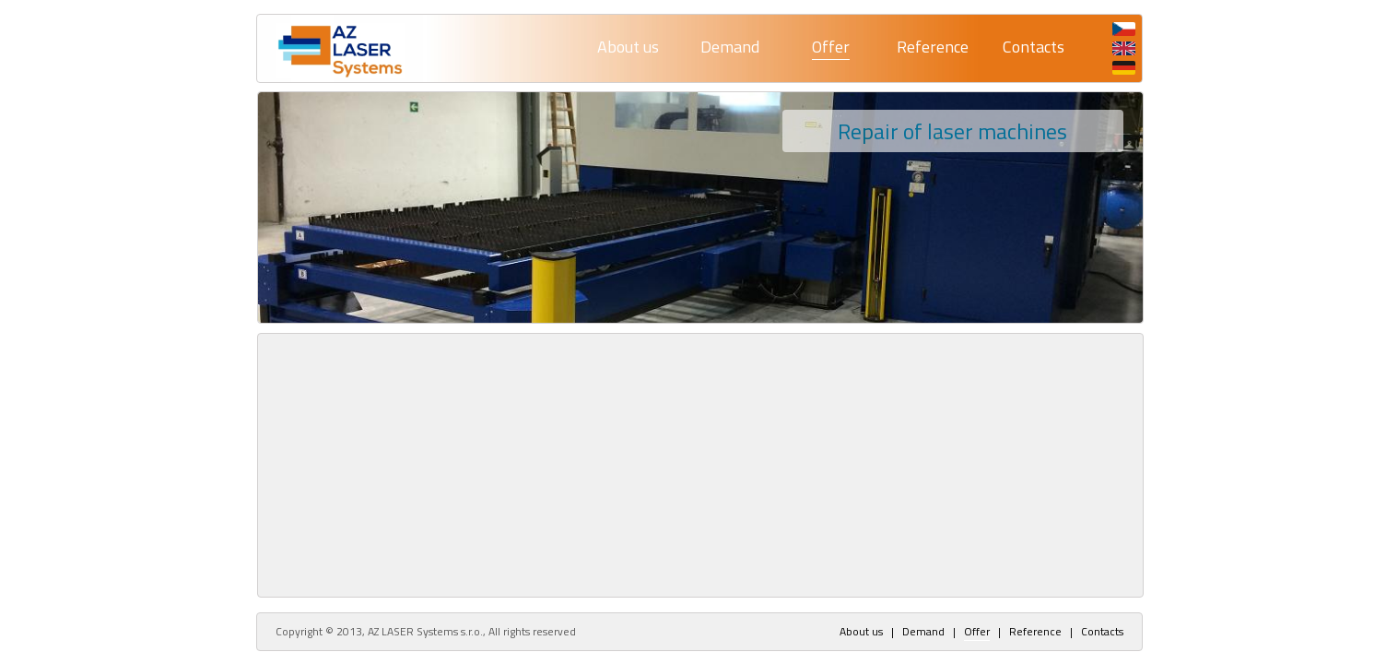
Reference (933, 46)
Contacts (1033, 46)
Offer (831, 46)
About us (628, 46)
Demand (729, 46)
